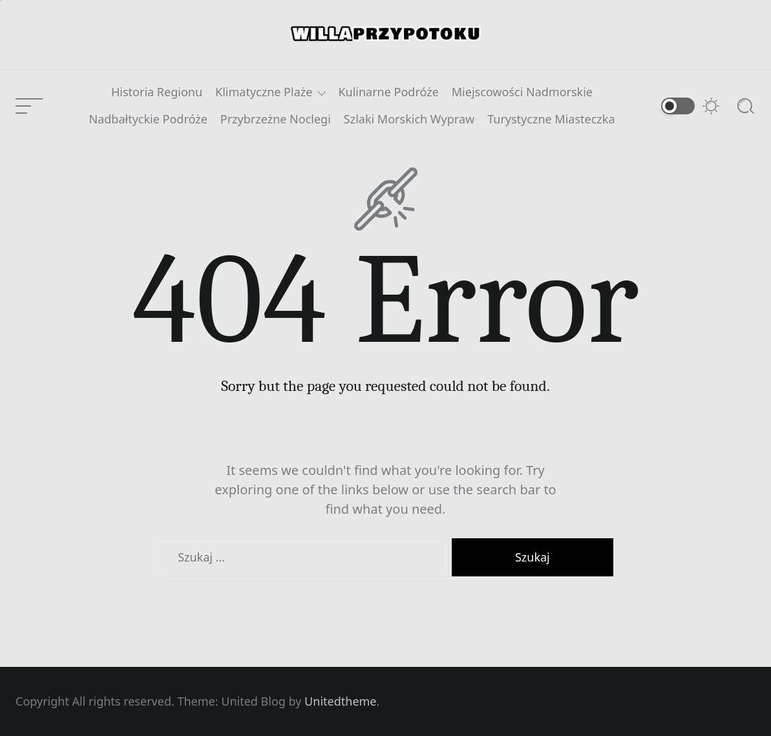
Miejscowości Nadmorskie (522, 92)
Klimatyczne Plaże (263, 92)
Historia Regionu (156, 92)
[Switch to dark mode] (691, 106)
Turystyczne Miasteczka (551, 119)
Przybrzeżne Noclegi (275, 119)
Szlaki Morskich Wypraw (409, 119)
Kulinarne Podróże (388, 92)
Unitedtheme (340, 701)
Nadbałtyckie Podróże (148, 119)
